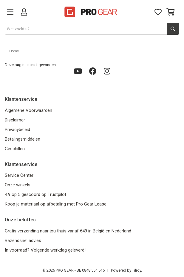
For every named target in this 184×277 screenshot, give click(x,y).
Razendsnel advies (23, 240)
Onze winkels (17, 185)
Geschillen (15, 148)
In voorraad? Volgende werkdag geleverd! (45, 250)
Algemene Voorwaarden (28, 110)
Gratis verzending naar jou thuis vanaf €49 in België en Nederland (68, 231)
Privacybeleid (17, 129)
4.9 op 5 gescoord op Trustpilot (35, 194)
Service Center (19, 175)
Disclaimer (15, 120)
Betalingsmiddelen (22, 139)
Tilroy (136, 270)
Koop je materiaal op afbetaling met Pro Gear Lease (55, 204)
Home (14, 51)
